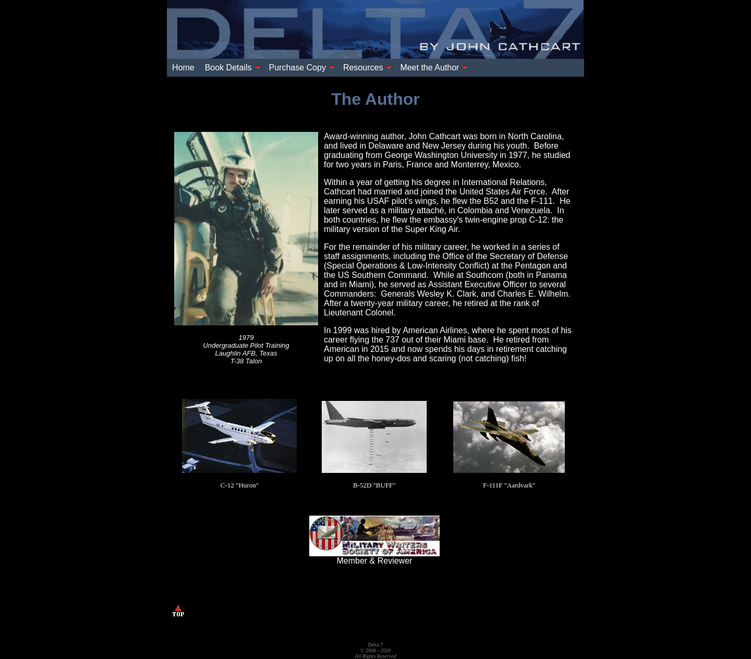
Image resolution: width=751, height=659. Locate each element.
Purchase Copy (301, 67)
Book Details (232, 67)
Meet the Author (433, 67)
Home (183, 67)
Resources (367, 67)
